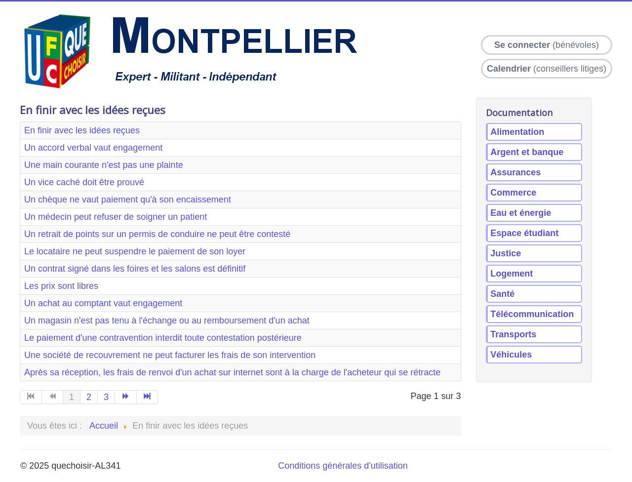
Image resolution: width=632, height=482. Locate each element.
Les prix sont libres (61, 286)
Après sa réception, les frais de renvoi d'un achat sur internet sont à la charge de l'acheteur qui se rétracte (232, 372)
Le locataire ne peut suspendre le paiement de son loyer (134, 251)
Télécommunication (532, 314)
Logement (511, 274)
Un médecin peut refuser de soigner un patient (115, 217)
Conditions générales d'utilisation (343, 466)
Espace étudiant (524, 233)
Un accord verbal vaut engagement (93, 148)
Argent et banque (526, 152)
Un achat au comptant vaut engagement (103, 303)
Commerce (513, 193)
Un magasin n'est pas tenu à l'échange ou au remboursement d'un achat (167, 320)
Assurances (515, 172)
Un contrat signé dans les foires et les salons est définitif (134, 269)
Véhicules (511, 355)
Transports (513, 334)
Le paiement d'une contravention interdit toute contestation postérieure (163, 338)
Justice (505, 253)
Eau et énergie (520, 213)
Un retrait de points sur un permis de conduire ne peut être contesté (157, 234)
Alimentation (517, 132)
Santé (502, 294)
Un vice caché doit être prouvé (84, 182)
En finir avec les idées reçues (82, 130)
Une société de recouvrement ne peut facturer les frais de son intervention (170, 355)
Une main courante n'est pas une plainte (103, 165)
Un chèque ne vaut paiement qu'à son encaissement (127, 199)
